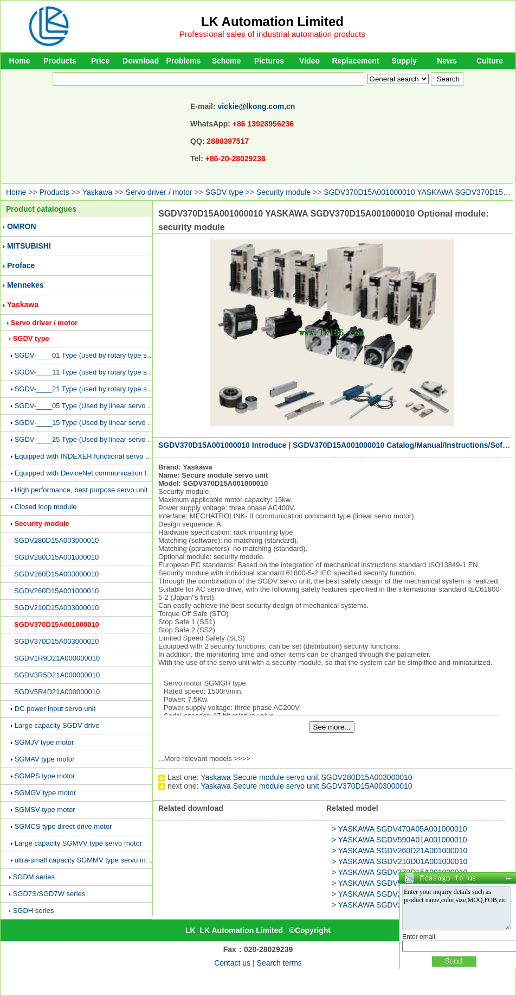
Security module (283, 192)
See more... (332, 727)
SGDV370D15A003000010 (56, 641)
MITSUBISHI (29, 246)
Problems (183, 60)
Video (309, 60)
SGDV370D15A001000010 (56, 624)
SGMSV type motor (45, 809)
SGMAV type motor (45, 759)
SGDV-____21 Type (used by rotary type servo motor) (99, 389)
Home (19, 60)
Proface (21, 265)
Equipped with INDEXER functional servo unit (86, 456)
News (447, 60)
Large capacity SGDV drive (57, 725)
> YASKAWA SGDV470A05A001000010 (399, 828)
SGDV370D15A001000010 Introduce (222, 445)
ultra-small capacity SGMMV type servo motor (86, 860)
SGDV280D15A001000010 (56, 557)
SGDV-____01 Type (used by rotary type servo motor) (99, 355)
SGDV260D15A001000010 (56, 591)
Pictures (269, 60)
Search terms (279, 963)
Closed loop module (46, 507)
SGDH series (33, 910)
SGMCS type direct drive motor (63, 826)
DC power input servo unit (55, 709)
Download (140, 60)
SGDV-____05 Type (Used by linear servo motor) (91, 406)
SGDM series (34, 877)
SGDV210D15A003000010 (56, 608)
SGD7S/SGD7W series (49, 894)
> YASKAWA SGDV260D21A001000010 (399, 850)
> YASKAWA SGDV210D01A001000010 (399, 861)
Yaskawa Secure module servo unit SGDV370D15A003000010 (306, 786)
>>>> (242, 758)
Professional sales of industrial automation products (272, 34)
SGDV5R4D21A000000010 (57, 692)
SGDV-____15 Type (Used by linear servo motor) (91, 422)
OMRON (21, 226)
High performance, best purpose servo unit (81, 490)
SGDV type (224, 192)
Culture (489, 60)
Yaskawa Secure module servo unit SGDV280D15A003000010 (306, 777)
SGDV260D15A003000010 (56, 574)
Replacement (355, 60)
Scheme (226, 60)
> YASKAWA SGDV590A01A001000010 (399, 839)
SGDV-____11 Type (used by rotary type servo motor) (99, 372)
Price (100, 60)
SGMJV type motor (44, 742)
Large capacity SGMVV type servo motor (79, 843)
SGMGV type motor (45, 793)
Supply (404, 60)
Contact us (232, 963)
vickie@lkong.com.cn (256, 106)
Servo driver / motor (159, 192)
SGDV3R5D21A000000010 (57, 675)
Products (59, 60)
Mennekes (25, 285)
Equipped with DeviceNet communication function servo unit (108, 473)
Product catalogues (41, 209)
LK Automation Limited (272, 21)
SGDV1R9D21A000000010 (57, 658)
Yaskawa (97, 192)
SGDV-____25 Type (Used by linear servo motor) (91, 439)
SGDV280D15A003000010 (56, 540)
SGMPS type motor (45, 776)
